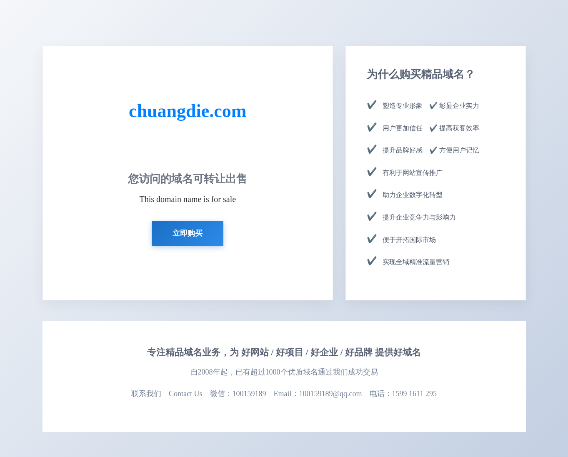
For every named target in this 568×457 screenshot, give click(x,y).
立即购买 (188, 233)
